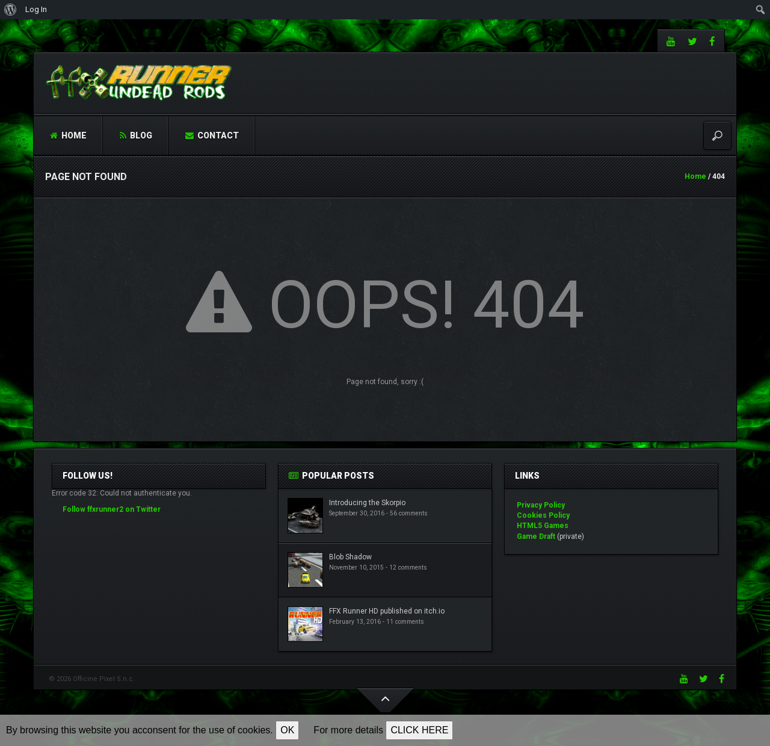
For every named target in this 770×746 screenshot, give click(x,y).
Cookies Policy (543, 515)
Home (68, 135)
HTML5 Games (542, 525)
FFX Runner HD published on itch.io (387, 611)
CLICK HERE (419, 730)
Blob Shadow (350, 557)
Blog (136, 135)
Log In (36, 9)
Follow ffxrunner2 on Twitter (112, 509)
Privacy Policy (541, 505)
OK (287, 730)
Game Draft (536, 536)
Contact (212, 135)
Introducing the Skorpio (367, 503)
